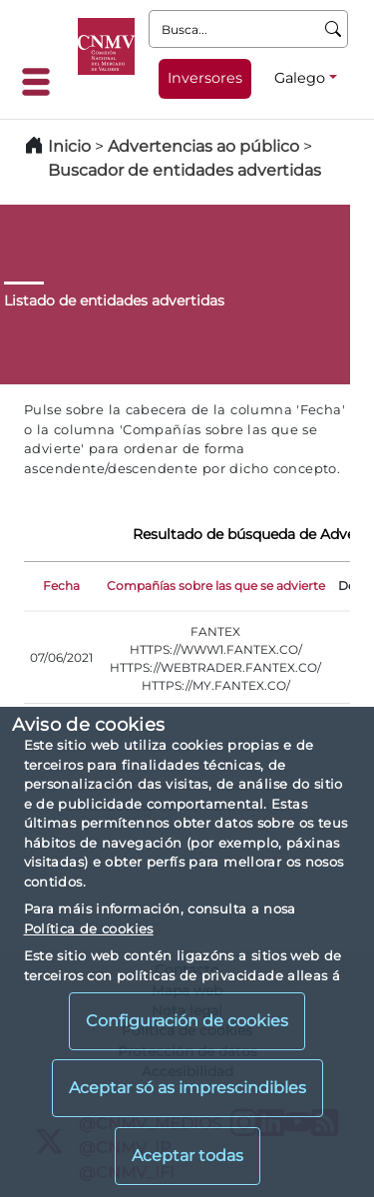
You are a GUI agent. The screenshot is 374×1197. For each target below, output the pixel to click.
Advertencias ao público (203, 146)
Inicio (69, 146)
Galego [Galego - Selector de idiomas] (299, 78)
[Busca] (333, 29)
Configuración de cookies (187, 1020)
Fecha (61, 585)
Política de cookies (89, 928)
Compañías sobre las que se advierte (216, 585)
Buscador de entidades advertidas (184, 170)
